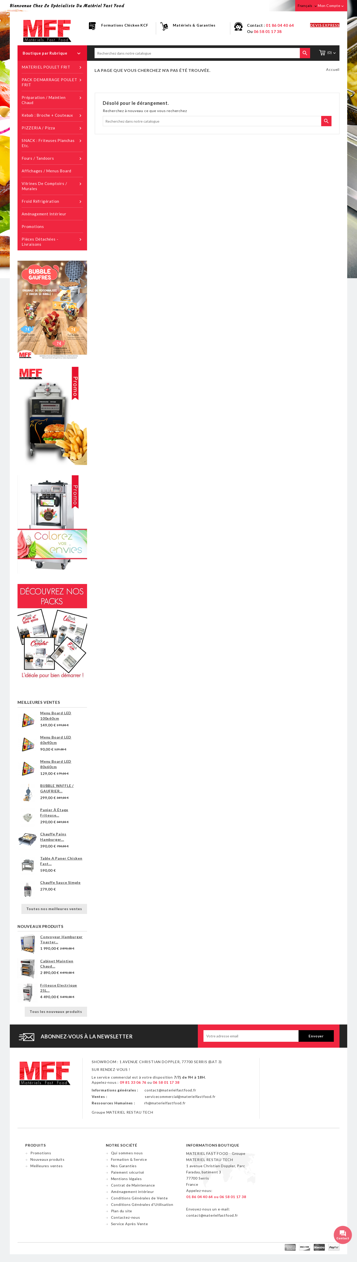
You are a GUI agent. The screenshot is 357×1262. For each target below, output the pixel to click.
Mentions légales (126, 1178)
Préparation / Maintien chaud (52, 100)
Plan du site (121, 1211)
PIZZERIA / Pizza (52, 128)
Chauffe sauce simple (60, 882)
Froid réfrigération (52, 201)
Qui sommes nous (127, 1153)
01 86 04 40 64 (280, 25)
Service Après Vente (129, 1224)
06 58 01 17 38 (268, 31)
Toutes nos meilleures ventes (54, 909)
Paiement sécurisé (127, 1172)
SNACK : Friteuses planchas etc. (52, 143)
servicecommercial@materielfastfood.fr (180, 1096)
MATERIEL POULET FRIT (52, 67)
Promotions (33, 226)
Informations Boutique (212, 1145)
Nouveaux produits (47, 1159)
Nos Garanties (124, 1166)
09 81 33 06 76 (133, 1082)
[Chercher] (202, 53)
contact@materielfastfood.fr (170, 1090)
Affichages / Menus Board (46, 170)
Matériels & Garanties (194, 25)
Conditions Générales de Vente (139, 1198)
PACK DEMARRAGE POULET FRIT (52, 82)
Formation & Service (129, 1159)
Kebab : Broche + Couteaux (52, 115)
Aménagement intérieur (44, 213)
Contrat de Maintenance (133, 1185)
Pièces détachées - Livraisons (52, 241)
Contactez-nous (125, 1217)
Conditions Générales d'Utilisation (142, 1204)
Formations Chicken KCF (124, 25)
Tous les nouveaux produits (56, 1011)
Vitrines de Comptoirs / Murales (52, 186)
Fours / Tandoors (52, 158)
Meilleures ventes (46, 1166)
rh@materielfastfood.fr (165, 1103)
